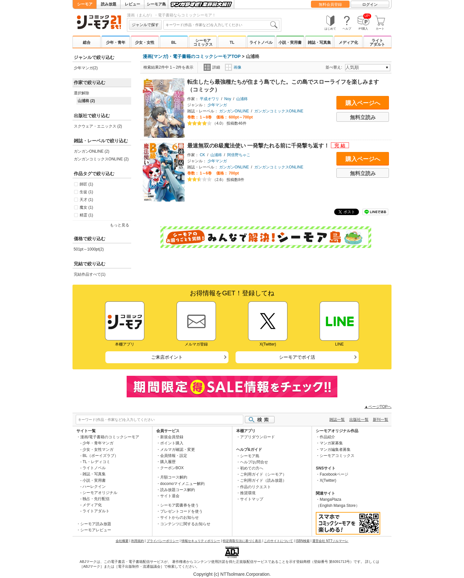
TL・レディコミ (96, 462)
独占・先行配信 (96, 499)
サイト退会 (169, 496)
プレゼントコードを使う (181, 511)
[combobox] (221, 25)
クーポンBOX (172, 468)
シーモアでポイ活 (297, 357)
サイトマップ (251, 499)
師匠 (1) (86, 184)
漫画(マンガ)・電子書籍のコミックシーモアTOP (192, 56)
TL (232, 42)
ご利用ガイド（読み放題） (263, 480)
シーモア (84, 4)
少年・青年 (115, 42)
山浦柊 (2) (86, 101)
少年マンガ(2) (86, 68)
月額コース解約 (173, 477)
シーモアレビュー (95, 530)
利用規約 (137, 541)
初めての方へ (251, 468)
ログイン (370, 4)
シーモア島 (156, 4)
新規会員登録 (171, 437)
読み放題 (108, 4)
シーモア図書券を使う (179, 505)
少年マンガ (217, 105)
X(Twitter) (328, 480)
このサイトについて (278, 541)
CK (202, 155)
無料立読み (363, 117)
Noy (227, 99)
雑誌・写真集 (319, 42)
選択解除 (81, 93)
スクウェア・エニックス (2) (98, 126)
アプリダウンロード (257, 437)
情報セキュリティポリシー (200, 541)
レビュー (132, 4)
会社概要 (122, 541)
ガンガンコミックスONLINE (279, 111)
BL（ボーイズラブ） (100, 455)
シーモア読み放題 (95, 524)
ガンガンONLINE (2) (92, 151)
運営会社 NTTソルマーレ (330, 541)
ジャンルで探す (145, 25)
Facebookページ (334, 474)
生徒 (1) (86, 192)
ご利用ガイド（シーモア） (263, 474)
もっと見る (119, 225)
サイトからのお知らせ (179, 517)
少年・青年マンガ (97, 443)
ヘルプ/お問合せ (254, 462)
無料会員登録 (330, 4)
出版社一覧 (359, 419)
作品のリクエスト (255, 487)
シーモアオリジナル (99, 492)
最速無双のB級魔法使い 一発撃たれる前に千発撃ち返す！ (259, 146)
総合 (87, 42)
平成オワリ (209, 99)
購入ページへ (362, 103)
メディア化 (348, 42)
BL (173, 42)
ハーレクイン (94, 486)
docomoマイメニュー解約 (182, 483)
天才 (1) (86, 199)
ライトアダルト (377, 42)
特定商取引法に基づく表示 (242, 541)
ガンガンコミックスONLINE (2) (101, 159)
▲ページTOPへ (378, 406)
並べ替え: (334, 67)
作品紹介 (327, 437)
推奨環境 (248, 493)
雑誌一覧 (337, 419)
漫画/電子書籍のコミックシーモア (109, 437)
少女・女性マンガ (97, 449)
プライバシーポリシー (163, 541)
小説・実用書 (290, 42)
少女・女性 (144, 42)
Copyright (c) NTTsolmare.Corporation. (232, 574)
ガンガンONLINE (234, 111)
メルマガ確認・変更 (177, 449)
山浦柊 (242, 99)
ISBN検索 (303, 541)
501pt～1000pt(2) (89, 249)
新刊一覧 (380, 419)
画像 (233, 67)
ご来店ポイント (167, 357)
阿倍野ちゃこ (238, 155)
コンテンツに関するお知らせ (185, 524)
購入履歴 (168, 462)
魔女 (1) (86, 207)
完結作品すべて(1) (90, 274)
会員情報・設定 (173, 455)
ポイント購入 (171, 443)
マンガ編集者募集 (335, 449)
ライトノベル (261, 42)
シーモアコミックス (203, 42)
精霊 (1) (86, 215)
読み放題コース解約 (177, 490)
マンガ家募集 (331, 443)
